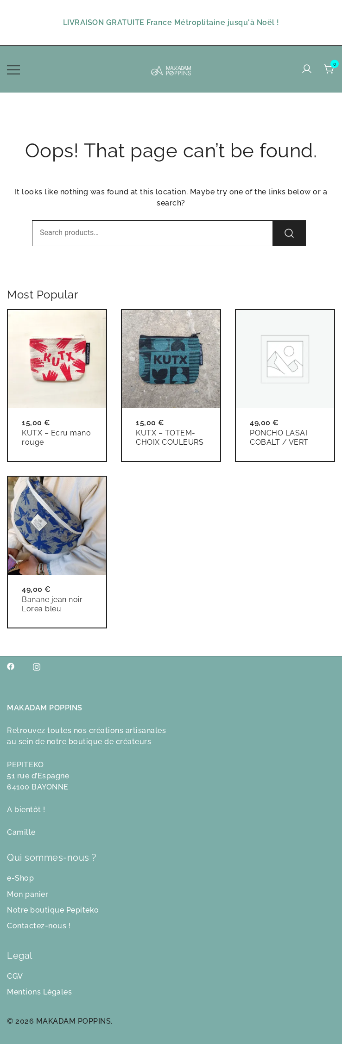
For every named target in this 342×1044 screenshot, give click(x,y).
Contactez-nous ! (38, 925)
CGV (15, 976)
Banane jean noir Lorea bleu (52, 604)
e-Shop (20, 878)
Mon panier (27, 894)
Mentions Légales (39, 992)
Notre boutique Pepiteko (53, 910)
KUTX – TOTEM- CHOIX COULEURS (169, 438)
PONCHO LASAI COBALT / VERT (279, 438)
